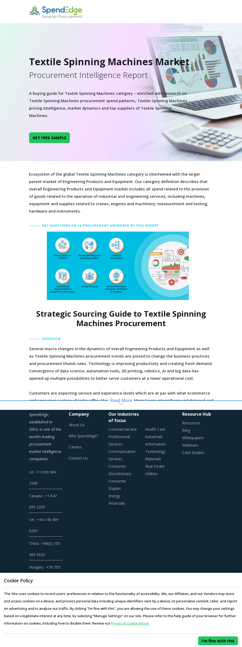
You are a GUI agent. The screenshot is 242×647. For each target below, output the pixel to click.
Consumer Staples (117, 485)
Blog (186, 430)
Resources (191, 422)
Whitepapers (193, 437)
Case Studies (193, 452)
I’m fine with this (218, 640)
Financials (116, 503)
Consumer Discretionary (119, 470)
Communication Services (122, 455)
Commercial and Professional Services (122, 437)
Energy (114, 495)
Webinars (190, 445)
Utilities (151, 473)
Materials (153, 458)
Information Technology (155, 448)
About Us (77, 424)
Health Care (155, 429)
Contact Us (78, 458)
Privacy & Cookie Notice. (130, 623)
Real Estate (155, 466)
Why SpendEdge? (83, 435)
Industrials (154, 436)
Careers (75, 446)
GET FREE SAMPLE (49, 137)
